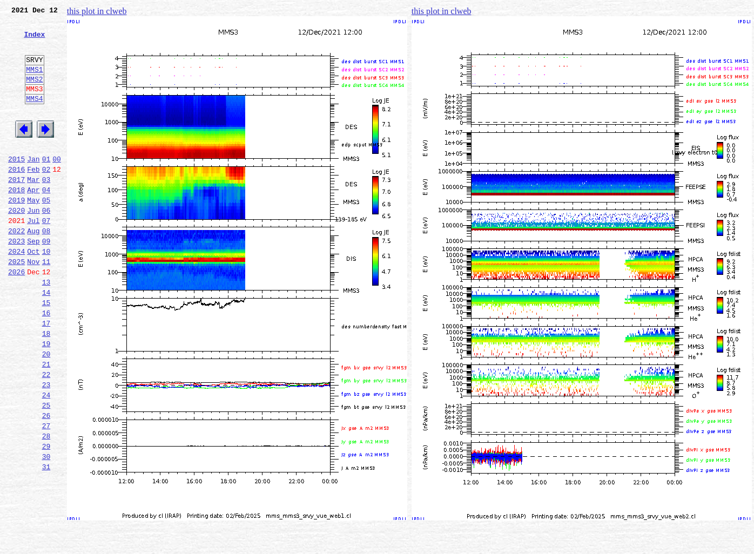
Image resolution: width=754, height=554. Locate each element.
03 (46, 208)
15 (46, 351)
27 (46, 493)
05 (46, 232)
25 (46, 470)
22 (46, 434)
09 (46, 280)
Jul (33, 256)
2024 (16, 291)
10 (46, 291)
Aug (33, 268)
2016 (16, 196)
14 (46, 339)
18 (46, 386)
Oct (33, 291)
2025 (16, 303)
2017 (16, 208)
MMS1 (34, 82)
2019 (16, 232)
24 (46, 458)
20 (46, 410)
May (33, 232)
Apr (33, 220)
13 (46, 327)
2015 (16, 185)
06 (46, 244)
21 (46, 422)
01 (46, 185)
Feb (33, 196)
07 (46, 256)
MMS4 (34, 116)
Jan (33, 185)
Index (34, 40)
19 (46, 398)
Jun (33, 244)
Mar (33, 208)
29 (46, 517)
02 (46, 196)
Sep (33, 280)
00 (56, 185)
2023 (16, 280)
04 (46, 220)
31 (46, 541)
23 (46, 446)
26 (46, 482)
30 (46, 529)
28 (46, 505)
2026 (16, 315)
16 (46, 363)
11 (46, 303)
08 (46, 268)
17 (46, 375)
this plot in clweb (97, 11)
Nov (33, 303)
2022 (16, 268)
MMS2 (34, 93)
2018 (16, 220)
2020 (16, 244)
